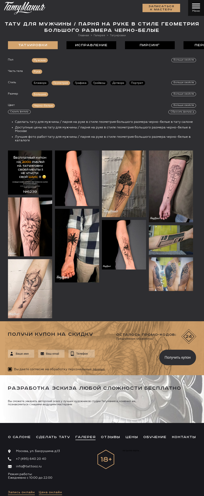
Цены (132, 401)
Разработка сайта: (43, 490)
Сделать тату (53, 401)
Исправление (91, 45)
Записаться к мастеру (161, 8)
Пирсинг (150, 45)
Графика (80, 83)
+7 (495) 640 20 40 (31, 423)
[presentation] (124, 320)
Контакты (184, 401)
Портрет (137, 83)
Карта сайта (15, 490)
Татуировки (33, 45)
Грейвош (99, 83)
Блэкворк (40, 83)
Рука (37, 71)
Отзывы (110, 401)
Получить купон (178, 321)
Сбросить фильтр (181, 112)
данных (99, 333)
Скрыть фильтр (19, 111)
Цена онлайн (50, 456)
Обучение (154, 401)
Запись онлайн (21, 456)
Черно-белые (43, 105)
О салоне (19, 401)
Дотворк (118, 83)
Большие (40, 94)
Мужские (40, 60)
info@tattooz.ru (29, 430)
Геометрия (61, 83)
